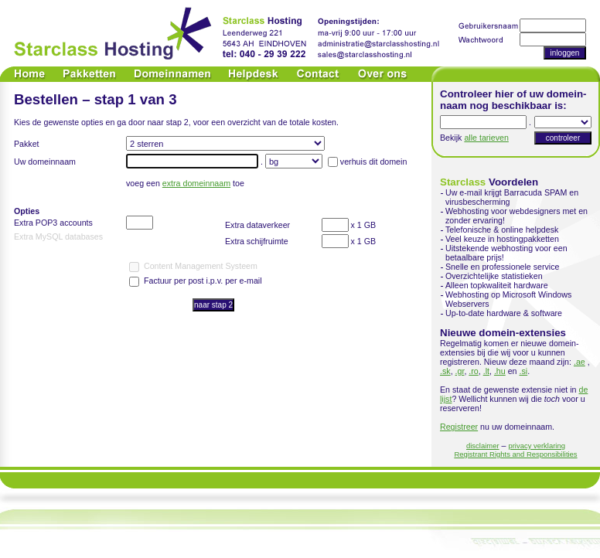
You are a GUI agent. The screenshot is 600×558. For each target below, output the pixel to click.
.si (524, 371)
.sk (445, 371)
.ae (579, 361)
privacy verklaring (536, 445)
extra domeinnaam (196, 183)
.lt (486, 371)
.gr (460, 371)
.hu (500, 371)
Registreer (459, 426)
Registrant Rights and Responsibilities (515, 454)
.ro (473, 371)
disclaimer (482, 445)
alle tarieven (486, 137)
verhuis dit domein (373, 161)
